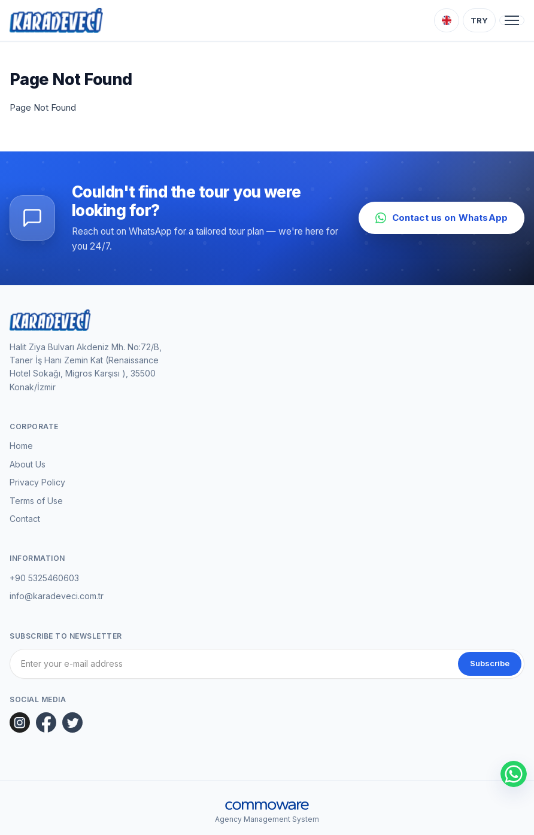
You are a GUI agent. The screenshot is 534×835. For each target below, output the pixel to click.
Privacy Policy (37, 482)
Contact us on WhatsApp (441, 217)
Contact (25, 519)
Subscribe (489, 663)
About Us (27, 464)
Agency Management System (267, 819)
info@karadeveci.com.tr (57, 596)
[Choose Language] (446, 20)
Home (21, 446)
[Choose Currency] (479, 20)
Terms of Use (36, 501)
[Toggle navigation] (511, 20)
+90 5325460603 (44, 578)
